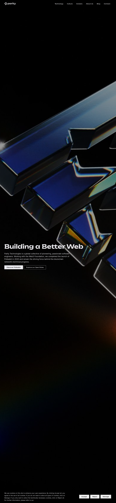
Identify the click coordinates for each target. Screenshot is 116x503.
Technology (59, 4)
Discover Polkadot (14, 267)
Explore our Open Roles (35, 267)
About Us (89, 4)
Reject (94, 496)
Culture (70, 4)
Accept (84, 496)
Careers (79, 4)
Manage (106, 496)
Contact (107, 4)
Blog (98, 4)
